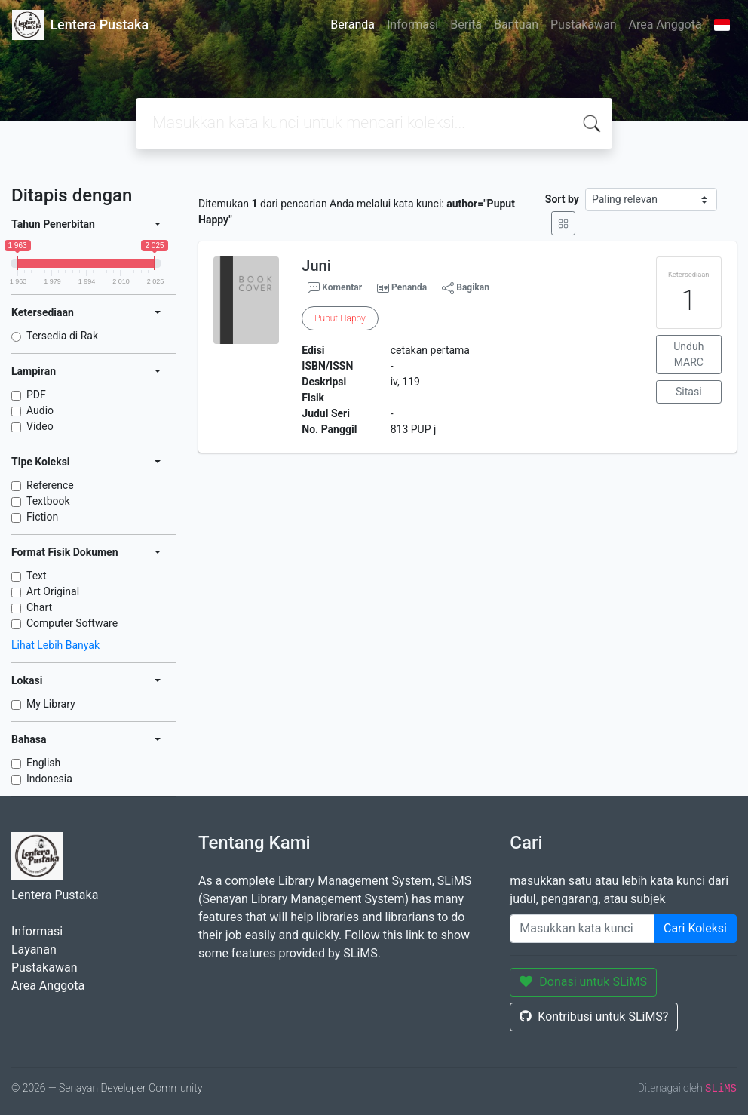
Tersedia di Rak (62, 336)
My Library (50, 704)
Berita (466, 24)
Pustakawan (583, 24)
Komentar (335, 288)
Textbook (48, 501)
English (43, 763)
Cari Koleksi (695, 928)
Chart (39, 607)
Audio (40, 410)
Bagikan (465, 288)
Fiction (42, 517)
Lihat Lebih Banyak (55, 645)
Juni (316, 265)
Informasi (412, 24)
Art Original (52, 591)
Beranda (352, 24)
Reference (50, 485)
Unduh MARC (688, 354)
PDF (36, 395)
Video (40, 426)
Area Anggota (665, 24)
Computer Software (72, 623)
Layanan (34, 949)
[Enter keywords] (582, 928)
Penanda (409, 287)
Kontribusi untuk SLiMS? (594, 1016)
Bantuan (516, 24)
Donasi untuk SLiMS (583, 982)
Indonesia (49, 779)
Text (36, 576)
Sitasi (689, 391)
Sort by (562, 199)
